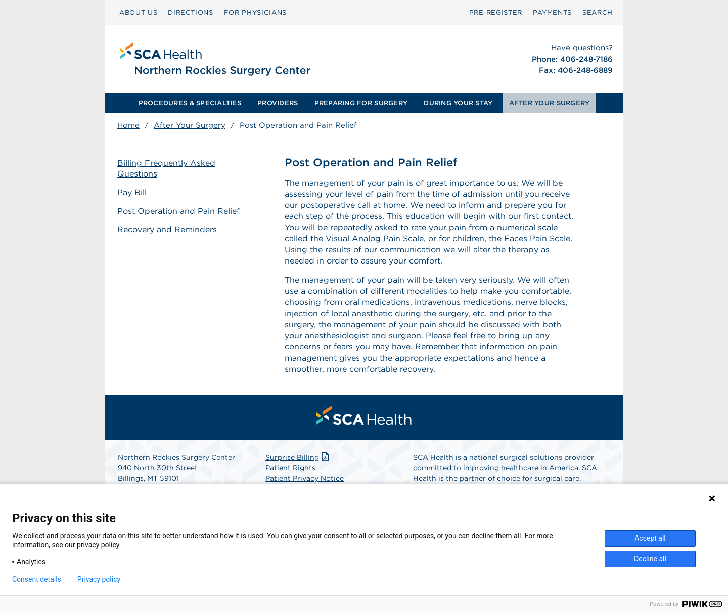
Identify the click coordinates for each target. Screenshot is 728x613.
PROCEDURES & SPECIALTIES (190, 103)
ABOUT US (138, 12)
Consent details (36, 579)
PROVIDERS (277, 103)
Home (128, 125)
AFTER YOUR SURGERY (549, 103)
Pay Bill (132, 192)
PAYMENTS (552, 12)
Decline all (650, 559)
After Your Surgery (189, 125)
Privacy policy (98, 579)
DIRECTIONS (190, 12)
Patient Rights (290, 468)
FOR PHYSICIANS (255, 12)
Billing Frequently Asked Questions (166, 168)
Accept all (650, 538)
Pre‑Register (495, 12)
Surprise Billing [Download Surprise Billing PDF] (298, 457)
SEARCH (597, 12)
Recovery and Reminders (167, 229)
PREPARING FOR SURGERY (360, 103)
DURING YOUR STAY (458, 103)
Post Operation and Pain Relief (178, 211)
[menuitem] (138, 12)
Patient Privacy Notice (304, 478)
